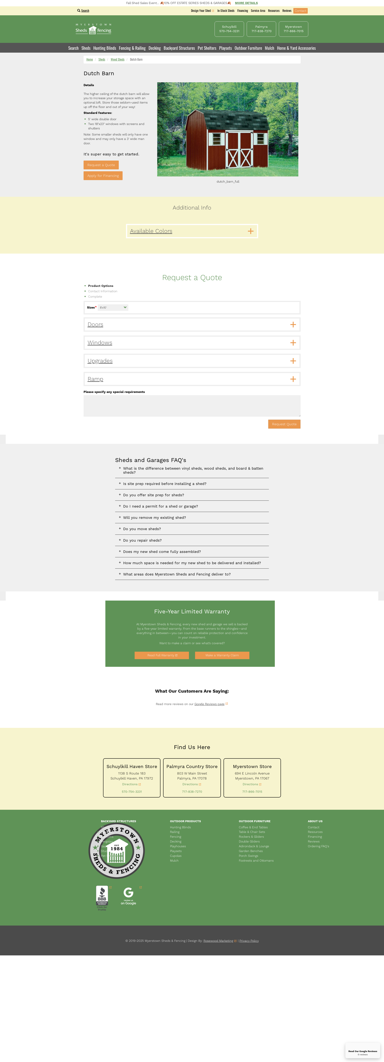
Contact (300, 11)
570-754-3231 (132, 791)
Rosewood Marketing (218, 941)
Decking (155, 48)
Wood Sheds (117, 59)
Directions (129, 784)
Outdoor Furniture (248, 48)
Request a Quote (101, 165)
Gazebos (107, 846)
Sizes (91, 307)
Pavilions (107, 836)
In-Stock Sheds (225, 10)
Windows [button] (100, 342)
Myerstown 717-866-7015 (293, 29)
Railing (174, 832)
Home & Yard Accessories (296, 48)
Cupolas (175, 856)
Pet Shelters (207, 48)
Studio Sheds (110, 851)
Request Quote (284, 424)
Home (89, 59)
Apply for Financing (103, 176)
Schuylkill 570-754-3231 (229, 29)
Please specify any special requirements (114, 392)
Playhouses (178, 846)
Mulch (269, 48)
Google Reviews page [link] (209, 704)
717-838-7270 (192, 791)
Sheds (101, 59)
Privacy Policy (249, 941)
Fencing (175, 836)
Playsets (225, 48)
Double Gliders (249, 841)
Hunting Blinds (104, 48)
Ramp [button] (95, 378)
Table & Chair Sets (252, 832)
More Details (246, 3)
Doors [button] (95, 324)
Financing (242, 10)
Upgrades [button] (100, 360)
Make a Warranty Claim (222, 655)
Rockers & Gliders (251, 836)
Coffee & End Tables (253, 827)
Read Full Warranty (160, 655)
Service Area (258, 10)
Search (83, 10)
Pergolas (107, 841)
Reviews (286, 10)
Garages (106, 832)
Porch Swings (248, 856)
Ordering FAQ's (318, 846)
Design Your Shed (201, 11)
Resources (274, 10)
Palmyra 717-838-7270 (261, 29)
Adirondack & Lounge (254, 846)
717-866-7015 (252, 791)
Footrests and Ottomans (256, 860)
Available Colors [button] (151, 231)
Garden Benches (251, 851)
